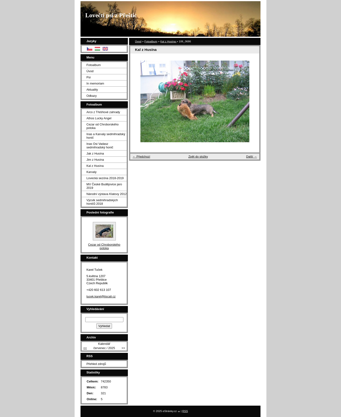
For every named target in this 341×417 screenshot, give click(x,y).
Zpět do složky (198, 156)
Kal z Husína (168, 41)
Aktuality (92, 89)
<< (85, 348)
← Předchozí (141, 156)
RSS (185, 411)
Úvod (138, 41)
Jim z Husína (95, 159)
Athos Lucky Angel (98, 118)
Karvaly (91, 172)
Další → (251, 156)
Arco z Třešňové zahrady (103, 112)
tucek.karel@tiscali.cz (101, 296)
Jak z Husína (95, 153)
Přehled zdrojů (96, 364)
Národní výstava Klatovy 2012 (106, 194)
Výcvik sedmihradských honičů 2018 (102, 201)
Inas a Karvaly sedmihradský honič (105, 135)
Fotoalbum (150, 41)
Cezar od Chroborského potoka (102, 126)
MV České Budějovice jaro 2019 (104, 186)
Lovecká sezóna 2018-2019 (105, 178)
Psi (88, 77)
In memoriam (95, 83)
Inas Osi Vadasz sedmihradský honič (99, 145)
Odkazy (91, 96)
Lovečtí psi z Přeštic (111, 15)
